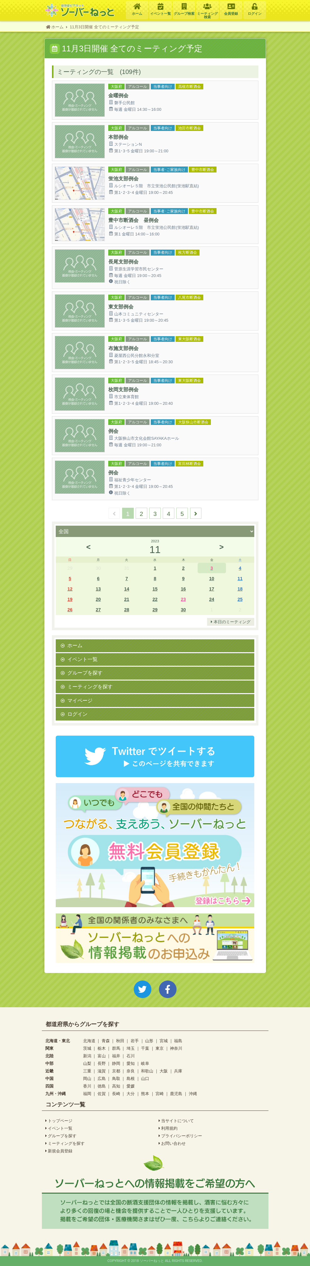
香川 (87, 1086)
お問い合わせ (172, 1143)
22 (154, 599)
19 (69, 599)
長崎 (116, 1094)
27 (98, 609)
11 (240, 578)
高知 (116, 1086)
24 (211, 599)
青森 (106, 1041)
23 (183, 599)
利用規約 (168, 1128)
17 (211, 588)
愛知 (131, 1063)
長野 (102, 1063)
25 (240, 599)
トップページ (59, 1121)
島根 (131, 1079)
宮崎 (159, 1094)
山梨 (87, 1063)
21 (126, 599)
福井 (116, 1056)
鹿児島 (176, 1094)
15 (154, 588)
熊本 (145, 1094)
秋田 (120, 1041)
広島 (102, 1079)
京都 (116, 1071)
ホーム (74, 645)
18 (240, 588)
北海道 (89, 1041)
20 (98, 599)
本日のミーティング (231, 622)
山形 (149, 1041)
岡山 (87, 1079)
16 (183, 588)
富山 (102, 1056)
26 (69, 609)
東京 (159, 1048)
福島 (178, 1041)
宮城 (164, 1041)
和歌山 (147, 1071)
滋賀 (102, 1071)
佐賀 (102, 1094)
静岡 (116, 1063)
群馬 (116, 1048)
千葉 (145, 1048)
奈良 (131, 1071)
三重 (87, 1071)
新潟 (87, 1056)
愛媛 (131, 1086)
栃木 (102, 1048)
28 (126, 609)
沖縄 (193, 1094)
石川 (131, 1056)
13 (98, 588)
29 (154, 609)
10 (211, 578)
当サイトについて (176, 1121)
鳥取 (116, 1079)
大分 (131, 1094)
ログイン (77, 713)
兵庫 (178, 1071)
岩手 (135, 1041)
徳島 (102, 1086)
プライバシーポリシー (180, 1136)
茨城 (87, 1048)
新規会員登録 (59, 1151)
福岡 (87, 1094)
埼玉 (131, 1048)
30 (183, 609)
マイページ (80, 700)
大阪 (164, 1071)
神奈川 (176, 1048)
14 (126, 588)
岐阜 (145, 1063)
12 (69, 588)
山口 (145, 1079)
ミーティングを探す (90, 686)
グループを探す (85, 672)
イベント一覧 (82, 659)
